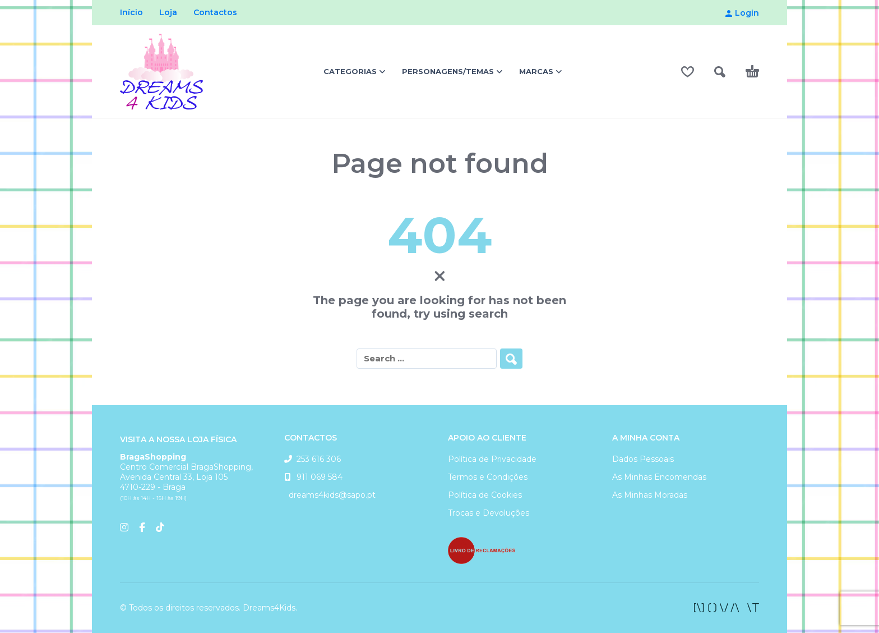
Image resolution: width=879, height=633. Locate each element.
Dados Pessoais (643, 459)
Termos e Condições (488, 477)
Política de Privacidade (492, 459)
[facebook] (726, 607)
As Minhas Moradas (649, 495)
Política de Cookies (485, 495)
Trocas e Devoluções (488, 513)
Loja (168, 12)
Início (131, 12)
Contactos (215, 12)
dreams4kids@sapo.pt (330, 495)
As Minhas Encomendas (659, 477)
